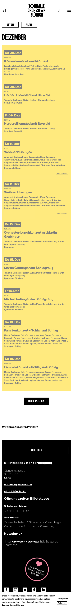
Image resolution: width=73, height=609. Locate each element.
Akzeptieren (63, 598)
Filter (29, 25)
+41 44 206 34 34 (15, 491)
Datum (10, 25)
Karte (7, 477)
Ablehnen (62, 603)
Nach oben (36, 450)
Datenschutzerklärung (13, 605)
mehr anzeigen (36, 401)
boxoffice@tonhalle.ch (18, 484)
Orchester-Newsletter (25, 541)
